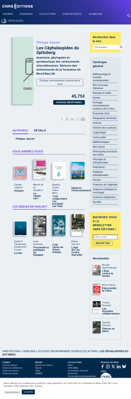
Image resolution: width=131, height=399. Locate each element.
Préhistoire (99, 167)
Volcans (19, 191)
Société (97, 201)
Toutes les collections (12, 368)
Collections (47, 14)
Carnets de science (44, 365)
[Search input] (106, 47)
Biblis (70, 365)
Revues (97, 179)
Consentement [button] (12, 392)
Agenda (8, 14)
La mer (18, 253)
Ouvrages (26, 14)
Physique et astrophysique (100, 161)
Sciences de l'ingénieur (105, 184)
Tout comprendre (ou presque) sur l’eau (58, 201)
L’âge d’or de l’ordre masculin (76, 251)
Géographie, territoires (105, 118)
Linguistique (99, 132)
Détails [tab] (40, 130)
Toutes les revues (10, 371)
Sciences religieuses (104, 197)
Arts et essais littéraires (100, 87)
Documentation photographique (82, 376)
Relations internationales (101, 174)
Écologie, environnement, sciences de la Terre (60, 82)
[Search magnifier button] (128, 15)
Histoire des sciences (105, 127)
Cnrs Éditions (11, 351)
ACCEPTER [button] (28, 392)
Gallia (37, 371)
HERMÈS (39, 373)
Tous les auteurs (9, 365)
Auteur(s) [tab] (20, 130)
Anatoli (38, 368)
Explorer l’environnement (77, 189)
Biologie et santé (102, 92)
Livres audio (99, 137)
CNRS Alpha (73, 368)
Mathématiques (101, 142)
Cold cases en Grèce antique (57, 248)
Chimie (96, 97)
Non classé (99, 146)
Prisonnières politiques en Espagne (39, 251)
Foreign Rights (72, 14)
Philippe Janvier (48, 42)
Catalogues (15, 21)
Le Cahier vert (37, 196)
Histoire (97, 122)
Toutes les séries (10, 373)
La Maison (95, 14)
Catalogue (29, 351)
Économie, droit (101, 113)
